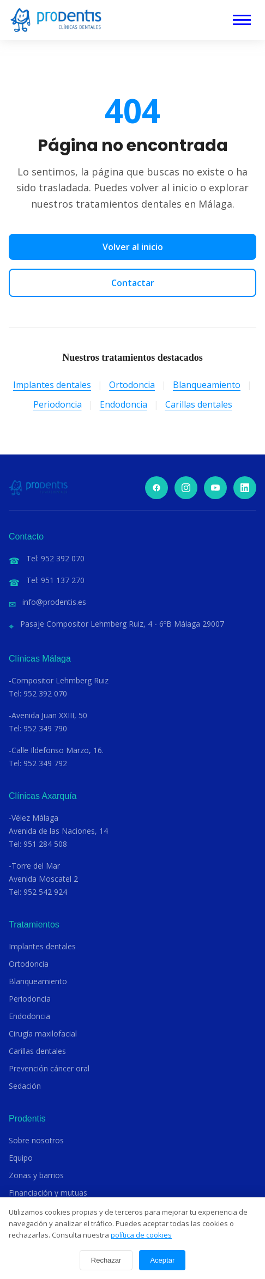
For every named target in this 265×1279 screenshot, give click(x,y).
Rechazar (106, 1260)
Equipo (21, 1158)
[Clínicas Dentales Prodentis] (55, 20)
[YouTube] (215, 487)
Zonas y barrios (36, 1175)
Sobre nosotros (36, 1140)
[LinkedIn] (244, 487)
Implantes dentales (52, 385)
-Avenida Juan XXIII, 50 (48, 715)
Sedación (25, 1086)
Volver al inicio (133, 247)
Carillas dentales (198, 404)
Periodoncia (57, 404)
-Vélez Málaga (33, 818)
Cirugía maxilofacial (43, 1033)
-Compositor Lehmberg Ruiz (59, 680)
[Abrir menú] (241, 19)
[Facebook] (156, 487)
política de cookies (141, 1235)
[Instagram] (185, 487)
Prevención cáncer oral (49, 1068)
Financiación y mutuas (48, 1192)
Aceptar (162, 1260)
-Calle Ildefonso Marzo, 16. (56, 750)
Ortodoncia (132, 385)
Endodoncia (123, 404)
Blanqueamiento (206, 385)
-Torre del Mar (34, 865)
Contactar (132, 283)
